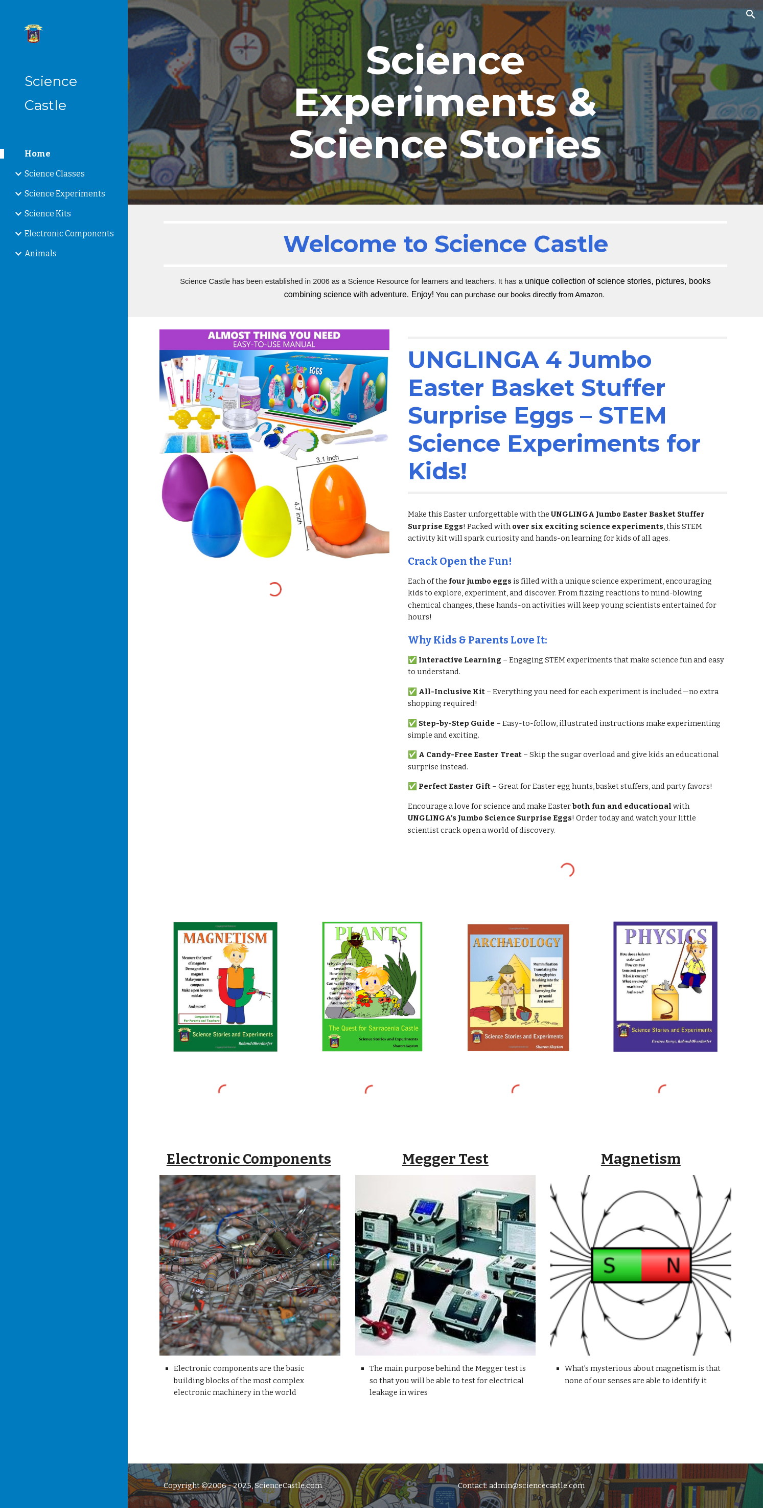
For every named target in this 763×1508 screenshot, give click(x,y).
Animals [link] (41, 253)
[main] (445, 102)
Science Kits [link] (48, 213)
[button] (750, 14)
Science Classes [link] (55, 174)
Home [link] (38, 154)
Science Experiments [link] (65, 193)
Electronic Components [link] (69, 233)
